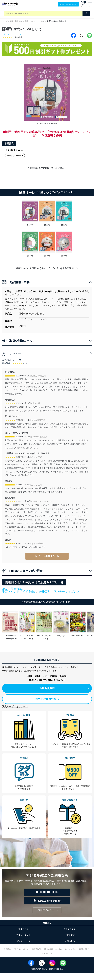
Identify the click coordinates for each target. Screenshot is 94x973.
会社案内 (58, 949)
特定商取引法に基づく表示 (42, 949)
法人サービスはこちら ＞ (15, 706)
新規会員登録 (64, 688)
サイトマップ (47, 953)
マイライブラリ (71, 929)
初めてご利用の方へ (62, 699)
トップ (4, 21)
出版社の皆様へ (70, 949)
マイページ (23, 929)
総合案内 (47, 922)
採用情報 (71, 935)
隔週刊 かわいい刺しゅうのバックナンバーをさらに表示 (47, 268)
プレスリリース (23, 941)
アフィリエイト (23, 935)
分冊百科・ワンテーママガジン (59, 591)
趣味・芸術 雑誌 (16, 21)
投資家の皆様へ (84, 949)
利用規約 (7, 949)
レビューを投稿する (45, 556)
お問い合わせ (71, 941)
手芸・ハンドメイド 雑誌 (34, 21)
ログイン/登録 (68, 4)
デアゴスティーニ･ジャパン (13, 34)
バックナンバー (15, 155)
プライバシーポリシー (21, 949)
